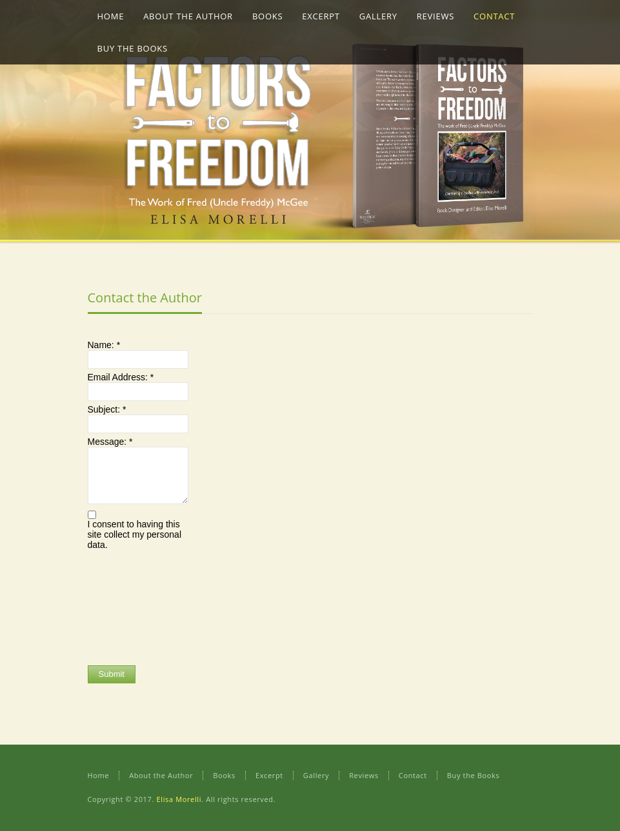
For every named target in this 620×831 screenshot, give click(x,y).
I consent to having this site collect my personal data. (135, 534)
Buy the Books (473, 775)
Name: (104, 345)
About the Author (161, 775)
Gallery (316, 775)
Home (99, 775)
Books (224, 775)
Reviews (364, 775)
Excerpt (269, 775)
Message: (110, 441)
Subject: (107, 409)
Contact (413, 775)
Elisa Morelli (178, 799)
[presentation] (141, 606)
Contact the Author (145, 297)
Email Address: (121, 377)
